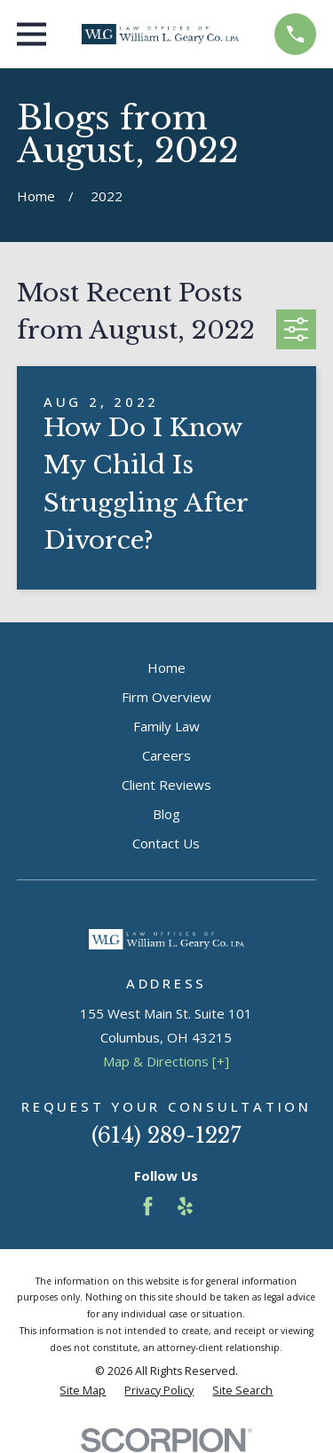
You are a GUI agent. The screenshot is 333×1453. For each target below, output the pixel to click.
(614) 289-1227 (166, 1135)
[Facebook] (148, 1206)
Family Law (166, 726)
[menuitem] (82, 1391)
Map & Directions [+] (166, 1061)
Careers (166, 755)
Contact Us (166, 843)
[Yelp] (185, 1206)
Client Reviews (166, 784)
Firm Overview (166, 697)
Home (166, 667)
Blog (166, 814)
